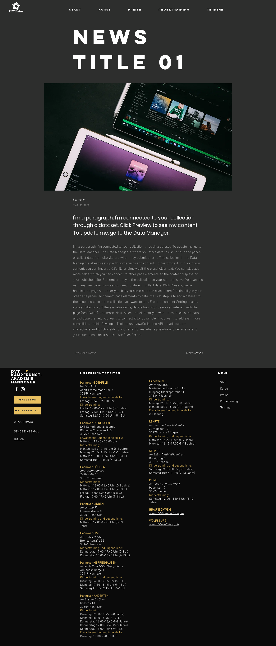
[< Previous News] (85, 353)
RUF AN (19, 439)
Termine (225, 408)
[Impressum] (27, 400)
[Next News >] (193, 353)
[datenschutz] (27, 410)
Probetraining (229, 401)
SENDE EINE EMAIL (26, 432)
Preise (224, 395)
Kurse (224, 389)
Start (223, 382)
